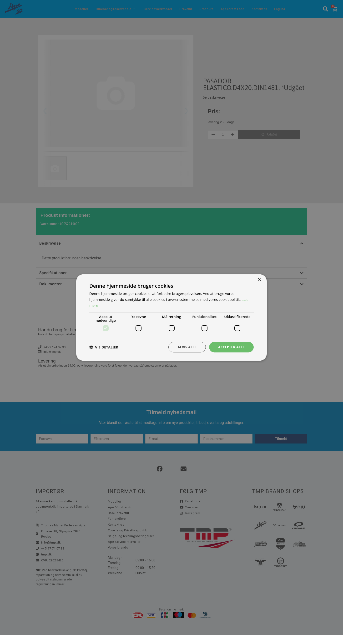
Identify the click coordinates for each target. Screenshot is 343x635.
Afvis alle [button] (187, 347)
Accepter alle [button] (231, 347)
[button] (103, 347)
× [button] (259, 280)
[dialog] (171, 317)
